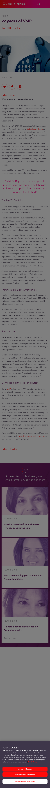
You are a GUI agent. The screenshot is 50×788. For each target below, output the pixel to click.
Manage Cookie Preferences (25, 782)
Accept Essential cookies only (25, 775)
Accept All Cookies (25, 769)
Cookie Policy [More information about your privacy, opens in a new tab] (32, 762)
